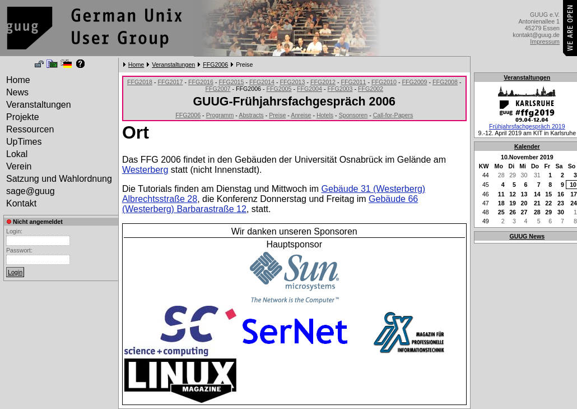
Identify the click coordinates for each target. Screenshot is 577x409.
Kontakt (21, 203)
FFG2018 (139, 82)
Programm (220, 115)
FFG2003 (339, 88)
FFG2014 (261, 82)
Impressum (545, 41)
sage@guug (30, 191)
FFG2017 (170, 82)
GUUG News (527, 236)
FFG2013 (292, 82)
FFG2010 (384, 82)
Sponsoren (353, 115)
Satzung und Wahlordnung (59, 178)
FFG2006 (215, 64)
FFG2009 (414, 82)
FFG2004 (309, 88)
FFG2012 (323, 82)
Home (136, 64)
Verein (18, 166)
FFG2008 (445, 82)
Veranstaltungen (173, 64)
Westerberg (145, 169)
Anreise (301, 115)
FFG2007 (217, 88)
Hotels (325, 115)
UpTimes (23, 141)
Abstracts (251, 115)
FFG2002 (370, 88)
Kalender (527, 146)
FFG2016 (200, 82)
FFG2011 (353, 82)
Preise (277, 115)
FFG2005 (278, 88)
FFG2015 (231, 82)
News (17, 92)
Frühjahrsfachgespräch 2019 (527, 126)
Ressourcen (30, 129)
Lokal (16, 154)
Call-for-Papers (393, 115)
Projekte (22, 117)
